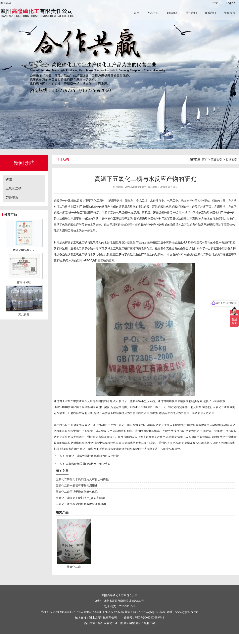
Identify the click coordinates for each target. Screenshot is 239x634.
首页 (136, 13)
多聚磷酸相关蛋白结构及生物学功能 (87, 463)
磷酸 (9, 179)
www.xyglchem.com (135, 187)
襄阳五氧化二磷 (145, 623)
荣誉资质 (229, 13)
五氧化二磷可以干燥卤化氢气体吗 (77, 491)
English (230, 3)
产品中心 (153, 13)
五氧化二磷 (14, 188)
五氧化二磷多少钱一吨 (84, 248)
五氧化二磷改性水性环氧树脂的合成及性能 (92, 455)
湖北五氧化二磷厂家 (120, 248)
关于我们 (191, 13)
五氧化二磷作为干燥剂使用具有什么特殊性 (82, 479)
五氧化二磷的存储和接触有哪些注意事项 (81, 504)
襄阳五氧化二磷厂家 (110, 623)
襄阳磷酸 (129, 623)
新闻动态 (172, 13)
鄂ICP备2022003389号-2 (149, 617)
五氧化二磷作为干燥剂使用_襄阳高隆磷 (80, 497)
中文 (215, 3)
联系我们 (210, 13)
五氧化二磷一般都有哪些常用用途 (77, 485)
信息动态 (216, 159)
